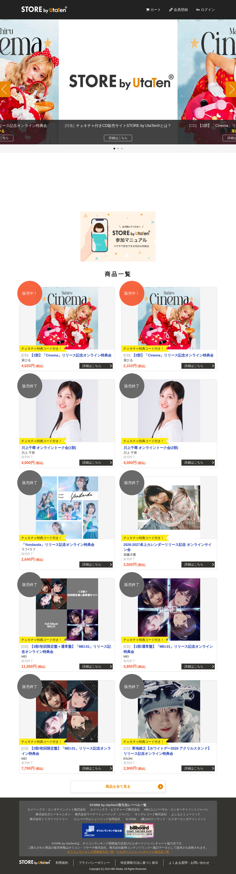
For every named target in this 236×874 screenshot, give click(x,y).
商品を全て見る (118, 786)
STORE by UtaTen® (44, 9)
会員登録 (181, 9)
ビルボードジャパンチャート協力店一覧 (143, 851)
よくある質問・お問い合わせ (189, 862)
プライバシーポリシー (94, 862)
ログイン (208, 9)
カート (155, 9)
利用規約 (62, 862)
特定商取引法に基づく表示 (139, 862)
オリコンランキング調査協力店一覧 (90, 851)
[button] (114, 148)
